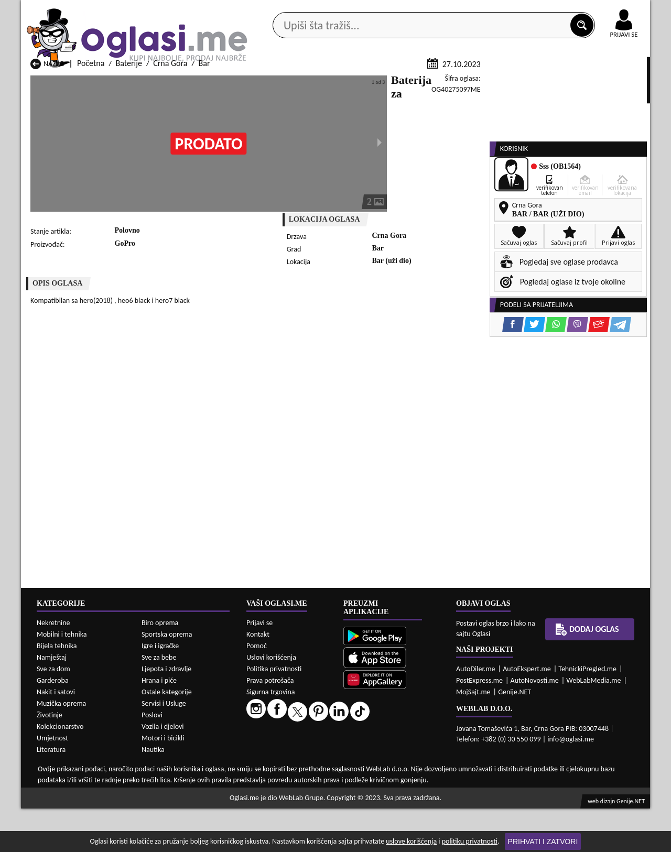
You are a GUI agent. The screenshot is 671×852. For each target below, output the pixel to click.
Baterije (129, 188)
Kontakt (529, 10)
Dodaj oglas (617, 83)
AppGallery (410, 10)
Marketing (472, 10)
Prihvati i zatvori (543, 841)
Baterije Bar (163, 822)
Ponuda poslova (539, 83)
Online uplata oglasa (602, 10)
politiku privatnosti (469, 841)
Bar (204, 188)
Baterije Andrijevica (63, 822)
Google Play (278, 10)
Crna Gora (170, 188)
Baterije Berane (283, 822)
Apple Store (344, 10)
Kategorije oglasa (88, 83)
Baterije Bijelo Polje (403, 822)
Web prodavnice (177, 83)
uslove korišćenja (411, 841)
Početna (90, 188)
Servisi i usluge (455, 83)
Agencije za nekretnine (359, 83)
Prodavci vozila (262, 83)
